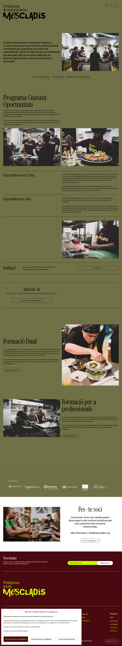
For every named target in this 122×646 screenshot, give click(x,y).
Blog (83, 617)
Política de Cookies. (22, 631)
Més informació (12, 370)
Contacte (86, 620)
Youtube (113, 627)
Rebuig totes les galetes (41, 639)
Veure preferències (67, 639)
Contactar (97, 268)
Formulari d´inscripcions (32, 300)
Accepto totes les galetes (16, 639)
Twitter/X (113, 631)
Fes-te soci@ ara (90, 540)
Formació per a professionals (78, 76)
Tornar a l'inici (111, 641)
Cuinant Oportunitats (41, 76)
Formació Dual (58, 76)
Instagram (114, 624)
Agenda (85, 614)
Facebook (114, 621)
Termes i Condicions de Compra (82, 641)
